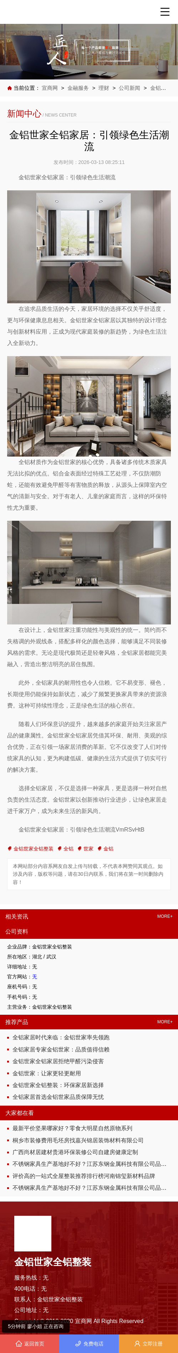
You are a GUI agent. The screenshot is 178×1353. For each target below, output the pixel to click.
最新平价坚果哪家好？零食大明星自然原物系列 (72, 1128)
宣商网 (50, 88)
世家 (85, 848)
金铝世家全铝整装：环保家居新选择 (58, 1085)
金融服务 (78, 88)
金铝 (105, 848)
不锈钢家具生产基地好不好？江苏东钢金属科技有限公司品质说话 (95, 1164)
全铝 (65, 848)
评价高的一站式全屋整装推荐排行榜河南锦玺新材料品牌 (83, 1176)
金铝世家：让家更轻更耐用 (46, 1073)
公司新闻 (129, 88)
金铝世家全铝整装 (30, 848)
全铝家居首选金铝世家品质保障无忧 (58, 1097)
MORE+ (165, 916)
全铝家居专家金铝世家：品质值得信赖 (61, 1049)
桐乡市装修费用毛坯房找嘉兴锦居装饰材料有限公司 (78, 1140)
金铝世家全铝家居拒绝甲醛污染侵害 (58, 1061)
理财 (104, 88)
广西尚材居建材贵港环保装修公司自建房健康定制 (75, 1152)
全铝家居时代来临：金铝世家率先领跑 (61, 1037)
